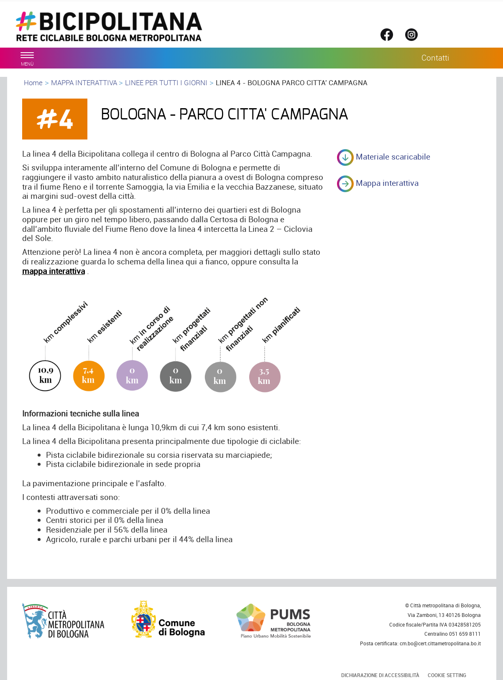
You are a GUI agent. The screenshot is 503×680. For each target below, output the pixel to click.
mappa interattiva (53, 271)
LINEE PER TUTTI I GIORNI (166, 82)
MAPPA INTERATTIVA (85, 82)
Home (33, 82)
